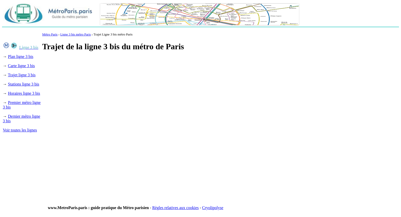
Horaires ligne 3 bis (24, 93)
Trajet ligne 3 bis (22, 75)
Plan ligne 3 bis (20, 56)
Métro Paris (50, 34)
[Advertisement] (135, 68)
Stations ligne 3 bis (23, 84)
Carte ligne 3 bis (21, 66)
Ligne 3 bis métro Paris (75, 34)
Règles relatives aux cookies (175, 208)
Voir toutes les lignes (20, 130)
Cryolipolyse (212, 208)
